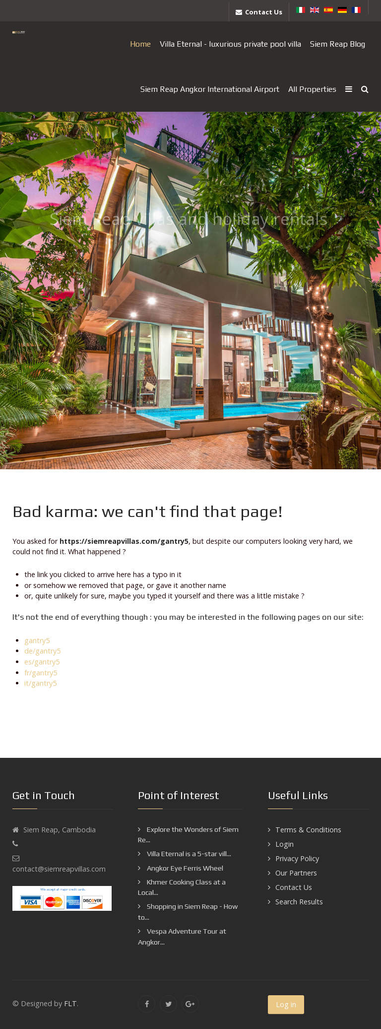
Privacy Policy (297, 858)
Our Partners (296, 873)
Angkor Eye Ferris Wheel (184, 868)
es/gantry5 (42, 661)
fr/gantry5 (40, 672)
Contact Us (293, 887)
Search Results (299, 901)
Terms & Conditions (308, 829)
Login (284, 844)
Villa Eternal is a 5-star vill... (188, 854)
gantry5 (37, 640)
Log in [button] (286, 1004)
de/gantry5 (42, 651)
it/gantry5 (40, 683)
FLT (70, 1003)
